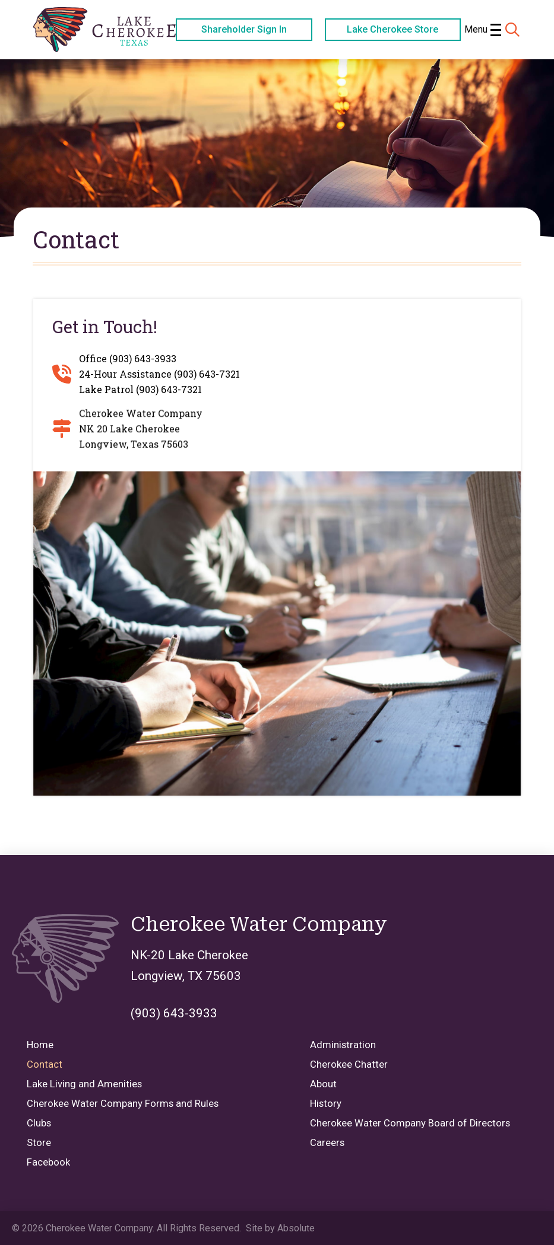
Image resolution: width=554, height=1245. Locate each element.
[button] (482, 29)
